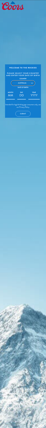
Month (10, 92)
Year (34, 92)
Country (23, 79)
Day (21, 92)
